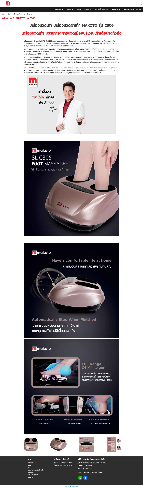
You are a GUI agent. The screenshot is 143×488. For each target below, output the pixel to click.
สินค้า (9, 14)
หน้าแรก (3, 14)
